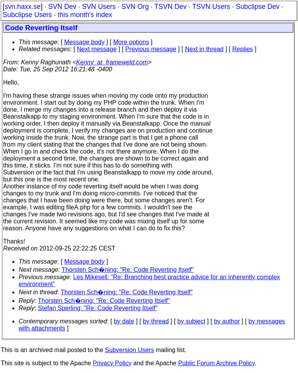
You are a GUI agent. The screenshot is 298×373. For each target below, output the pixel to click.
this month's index (85, 15)
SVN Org (135, 6)
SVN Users (99, 6)
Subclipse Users (27, 15)
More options (131, 42)
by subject (191, 321)
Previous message (151, 49)
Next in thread (204, 49)
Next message (96, 49)
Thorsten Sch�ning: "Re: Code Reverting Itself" (128, 269)
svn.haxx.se (23, 6)
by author (227, 321)
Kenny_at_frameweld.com (112, 62)
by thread (156, 321)
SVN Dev (62, 6)
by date (124, 321)
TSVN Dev (170, 6)
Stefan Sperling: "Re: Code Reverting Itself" (98, 308)
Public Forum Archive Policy (216, 363)
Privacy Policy (112, 363)
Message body (84, 42)
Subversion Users (129, 350)
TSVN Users (211, 6)
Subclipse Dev (257, 6)
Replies (242, 49)
